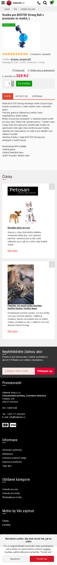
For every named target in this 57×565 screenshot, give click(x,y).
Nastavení (15, 559)
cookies (47, 549)
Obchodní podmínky (12, 450)
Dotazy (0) (22, 96)
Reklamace (7, 454)
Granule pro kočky (11, 493)
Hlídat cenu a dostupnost (41, 70)
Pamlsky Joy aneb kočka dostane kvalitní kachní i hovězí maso (25, 307)
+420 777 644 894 (16, 414)
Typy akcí (7, 466)
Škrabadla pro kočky (12, 497)
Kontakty (6, 525)
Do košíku (24, 83)
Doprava (37, 96)
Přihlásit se (44, 371)
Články (5, 521)
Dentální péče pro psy (19, 227)
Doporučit (18, 70)
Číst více (13, 250)
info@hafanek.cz (17, 417)
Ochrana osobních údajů (14, 458)
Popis (8, 96)
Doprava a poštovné (12, 462)
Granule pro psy (10, 489)
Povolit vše (42, 559)
